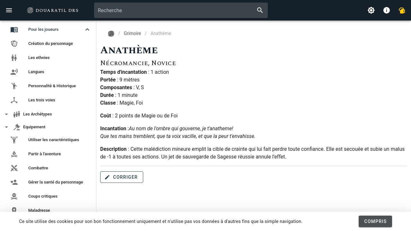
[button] (48, 29)
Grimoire (132, 33)
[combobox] (181, 10)
